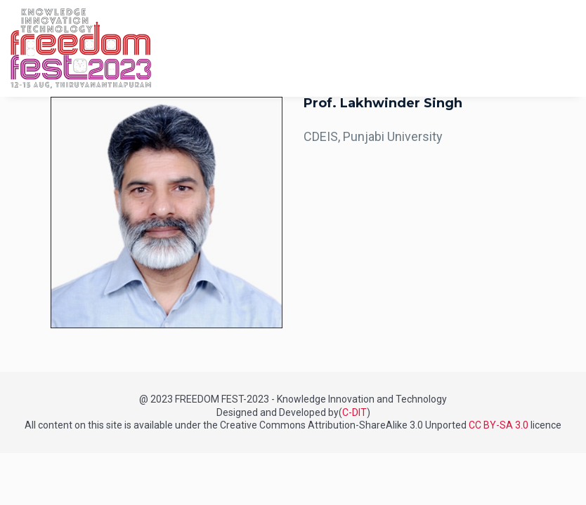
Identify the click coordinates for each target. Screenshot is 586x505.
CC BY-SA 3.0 (498, 425)
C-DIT (354, 412)
